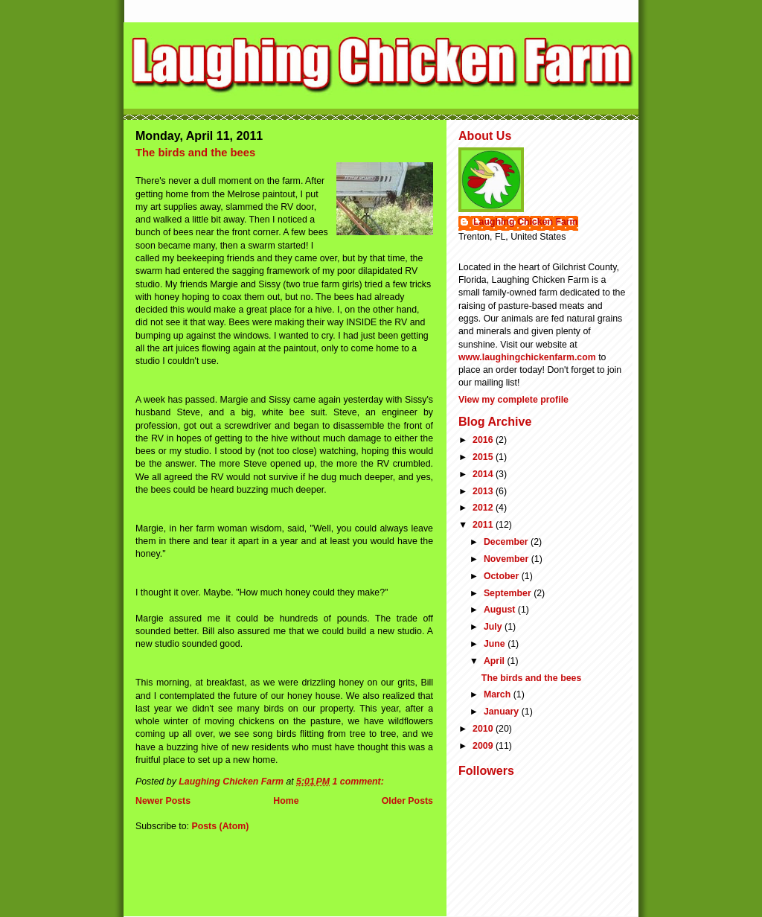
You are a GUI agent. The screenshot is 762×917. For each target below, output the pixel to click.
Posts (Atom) (220, 826)
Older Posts (407, 801)
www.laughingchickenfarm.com (527, 357)
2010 (484, 728)
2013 (484, 491)
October (503, 576)
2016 (484, 440)
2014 (484, 474)
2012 (484, 507)
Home (285, 801)
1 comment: (359, 781)
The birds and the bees (195, 153)
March (498, 694)
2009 (484, 746)
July (494, 627)
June (496, 644)
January (503, 711)
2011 (484, 525)
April (496, 661)
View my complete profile (513, 399)
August (501, 609)
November (507, 559)
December (507, 542)
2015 (484, 457)
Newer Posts (162, 801)
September (509, 593)
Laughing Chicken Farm (525, 222)
